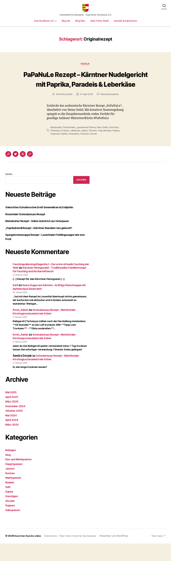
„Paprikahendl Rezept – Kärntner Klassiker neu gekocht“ (41, 242)
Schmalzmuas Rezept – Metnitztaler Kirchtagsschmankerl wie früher (46, 329)
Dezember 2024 (16, 423)
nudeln (85, 144)
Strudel (10, 518)
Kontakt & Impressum (125, 24)
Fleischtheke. (69, 141)
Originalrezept (106, 144)
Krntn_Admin (65, 108)
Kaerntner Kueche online (29, 553)
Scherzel (85, 148)
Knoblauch (55, 144)
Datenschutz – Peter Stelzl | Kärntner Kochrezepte (73, 553)
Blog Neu (80, 24)
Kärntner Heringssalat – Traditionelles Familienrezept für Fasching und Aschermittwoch (43, 285)
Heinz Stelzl (103, 141)
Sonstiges (12, 513)
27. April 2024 (86, 108)
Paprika (64, 148)
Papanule (55, 148)
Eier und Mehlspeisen (19, 477)
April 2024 (12, 437)
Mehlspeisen (14, 495)
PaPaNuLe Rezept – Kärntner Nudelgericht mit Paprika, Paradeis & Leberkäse (85, 88)
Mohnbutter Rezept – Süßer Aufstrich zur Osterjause (39, 235)
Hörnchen (115, 141)
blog (8, 472)
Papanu (117, 144)
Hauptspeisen (14, 481)
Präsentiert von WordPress (118, 553)
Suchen (8, 188)
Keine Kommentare (110, 108)
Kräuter (65, 144)
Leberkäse (75, 144)
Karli (16, 302)
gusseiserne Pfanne (87, 141)
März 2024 (12, 442)
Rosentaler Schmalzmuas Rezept (26, 228)
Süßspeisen (13, 527)
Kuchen (10, 490)
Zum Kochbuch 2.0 (44, 24)
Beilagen (11, 467)
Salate (9, 509)
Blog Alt (66, 24)
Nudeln (85, 68)
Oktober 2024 (14, 428)
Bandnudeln (56, 141)
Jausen (10, 486)
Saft (8, 504)
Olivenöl (94, 144)
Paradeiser (74, 148)
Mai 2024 (11, 433)
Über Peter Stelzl (99, 24)
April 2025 (12, 414)
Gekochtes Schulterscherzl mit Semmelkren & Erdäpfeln (42, 221)
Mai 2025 (11, 410)
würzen (94, 148)
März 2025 (12, 419)
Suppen (10, 523)
